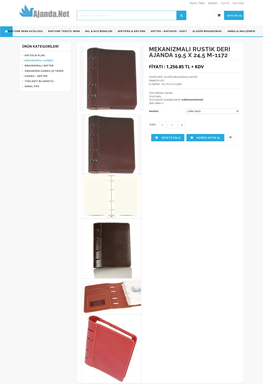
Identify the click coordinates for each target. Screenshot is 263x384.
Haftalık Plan (35, 55)
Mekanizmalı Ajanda (39, 60)
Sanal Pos (32, 86)
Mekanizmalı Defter (39, 65)
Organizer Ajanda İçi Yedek (44, 71)
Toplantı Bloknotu (39, 81)
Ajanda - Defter (36, 76)
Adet (152, 124)
